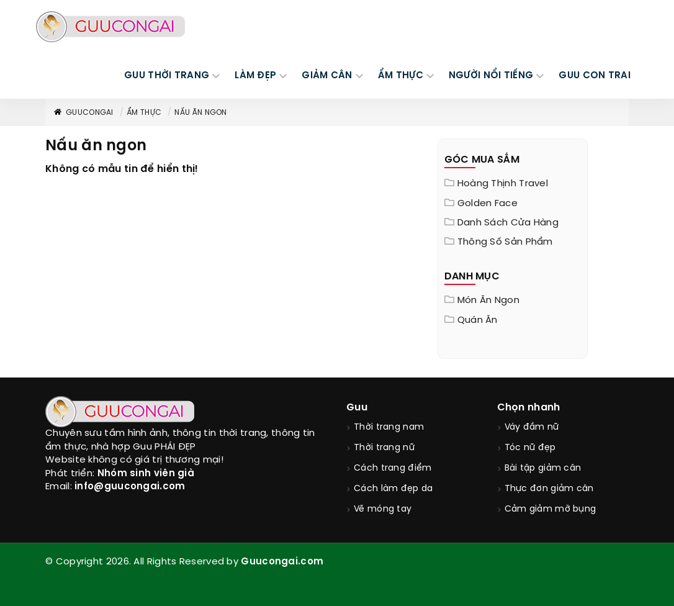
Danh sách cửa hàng (508, 223)
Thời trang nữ (384, 448)
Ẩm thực (144, 113)
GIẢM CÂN (327, 76)
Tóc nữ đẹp (530, 448)
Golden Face (487, 204)
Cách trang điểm (393, 468)
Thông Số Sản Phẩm (505, 242)
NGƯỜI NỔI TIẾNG (491, 76)
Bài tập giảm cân (543, 468)
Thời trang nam (389, 427)
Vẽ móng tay (382, 509)
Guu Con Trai (595, 76)
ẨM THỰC (400, 76)
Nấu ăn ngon (200, 113)
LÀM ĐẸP (255, 76)
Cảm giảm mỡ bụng (550, 509)
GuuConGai (83, 113)
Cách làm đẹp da (393, 489)
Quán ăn (477, 320)
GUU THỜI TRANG (166, 76)
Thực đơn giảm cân (549, 489)
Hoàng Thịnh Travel (502, 184)
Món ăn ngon (488, 300)
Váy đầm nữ (532, 427)
